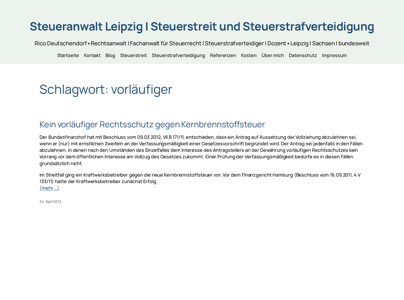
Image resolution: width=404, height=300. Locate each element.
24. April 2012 (50, 201)
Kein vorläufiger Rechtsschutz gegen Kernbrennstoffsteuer (152, 124)
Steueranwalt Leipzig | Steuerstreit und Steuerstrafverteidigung (202, 26)
